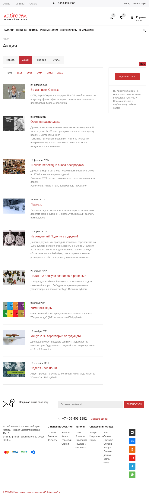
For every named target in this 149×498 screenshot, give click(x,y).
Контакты (19, 4)
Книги (78, 432)
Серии (93, 440)
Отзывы (6, 4)
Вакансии (52, 436)
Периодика (81, 440)
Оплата (33, 4)
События (67, 426)
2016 (19, 72)
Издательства (97, 436)
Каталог (80, 426)
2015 (29, 72)
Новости (66, 432)
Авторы (93, 432)
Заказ (106, 432)
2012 (50, 72)
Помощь (108, 426)
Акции (65, 436)
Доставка (108, 440)
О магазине (54, 426)
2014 (40, 72)
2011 (60, 72)
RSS (142, 63)
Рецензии (66, 440)
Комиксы (80, 436)
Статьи (65, 444)
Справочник (97, 426)
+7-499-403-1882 (65, 3)
